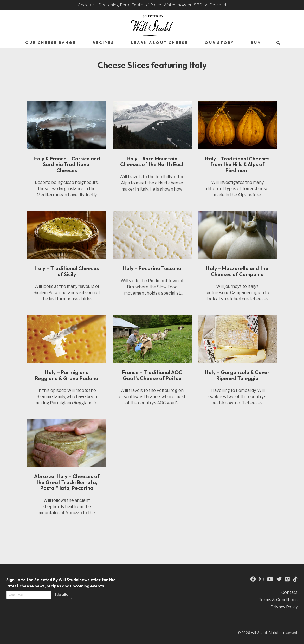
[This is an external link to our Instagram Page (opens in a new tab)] (261, 579)
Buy (256, 42)
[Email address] (28, 595)
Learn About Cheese (159, 42)
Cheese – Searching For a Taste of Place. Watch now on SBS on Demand (152, 5)
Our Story (219, 42)
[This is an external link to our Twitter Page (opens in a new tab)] (279, 579)
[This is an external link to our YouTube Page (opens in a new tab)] (270, 579)
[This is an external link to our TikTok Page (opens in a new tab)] (295, 579)
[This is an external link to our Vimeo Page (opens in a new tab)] (287, 579)
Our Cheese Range (50, 42)
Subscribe (61, 594)
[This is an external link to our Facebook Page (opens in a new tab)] (253, 579)
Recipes (103, 42)
